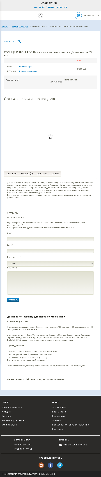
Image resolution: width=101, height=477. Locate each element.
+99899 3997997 (49, 3)
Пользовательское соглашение (70, 424)
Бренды (6, 416)
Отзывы (56, 420)
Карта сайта (59, 411)
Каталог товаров (12, 407)
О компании (59, 407)
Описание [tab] (11, 173)
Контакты (57, 429)
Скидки (6, 411)
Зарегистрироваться (57, 7)
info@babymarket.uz (73, 444)
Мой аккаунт (9, 424)
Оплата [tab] (55, 173)
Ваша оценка (14, 257)
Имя (9, 233)
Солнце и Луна (25, 66)
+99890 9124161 (23, 449)
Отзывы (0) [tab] (27, 173)
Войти (39, 7)
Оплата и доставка (13, 420)
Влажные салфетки (28, 71)
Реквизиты (58, 416)
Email (10, 245)
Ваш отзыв (12, 268)
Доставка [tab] (42, 173)
